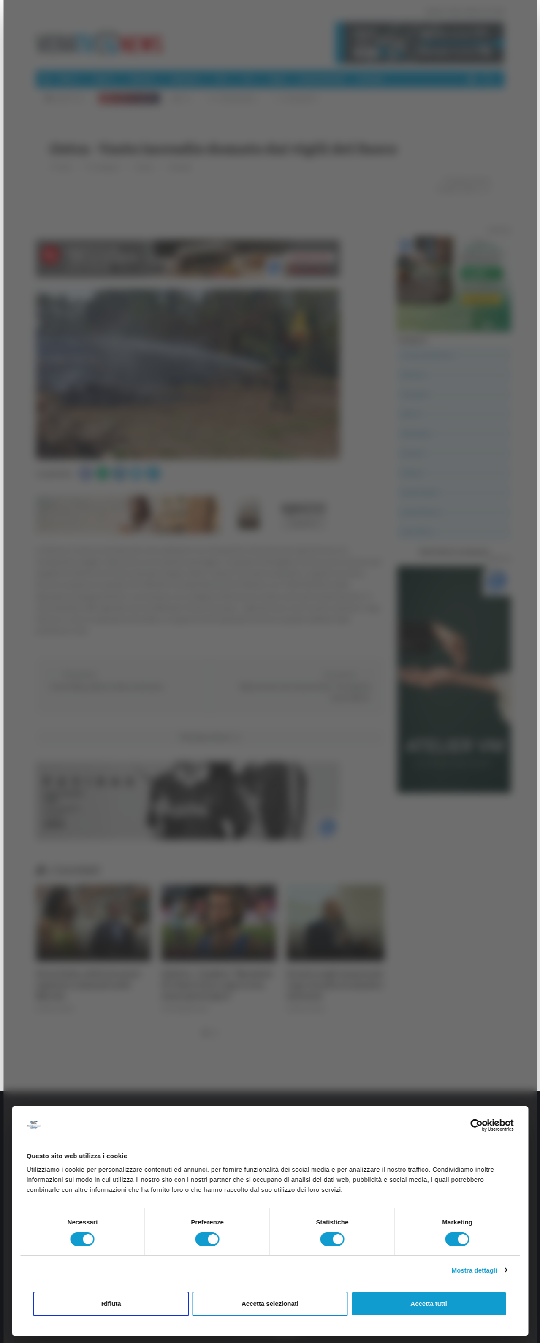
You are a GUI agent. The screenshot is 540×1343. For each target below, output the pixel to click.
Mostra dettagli (474, 1270)
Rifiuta (111, 1303)
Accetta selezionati (270, 1303)
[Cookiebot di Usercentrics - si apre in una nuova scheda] (476, 1125)
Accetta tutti (428, 1303)
